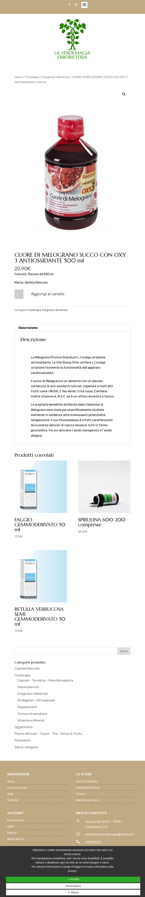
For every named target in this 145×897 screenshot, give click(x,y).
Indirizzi (11, 833)
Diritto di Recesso (87, 781)
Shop (10, 794)
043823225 (93, 842)
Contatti (12, 800)
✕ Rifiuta (73, 892)
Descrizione (28, 328)
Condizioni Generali (87, 788)
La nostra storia (17, 788)
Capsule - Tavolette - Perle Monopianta (45, 680)
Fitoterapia (32, 77)
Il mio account (15, 820)
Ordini (10, 826)
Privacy (80, 794)
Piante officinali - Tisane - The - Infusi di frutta (48, 734)
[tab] (72, 328)
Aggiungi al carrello (47, 294)
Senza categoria (26, 747)
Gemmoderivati (28, 687)
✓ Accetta (73, 879)
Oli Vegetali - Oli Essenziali (36, 700)
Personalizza (73, 886)
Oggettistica (24, 727)
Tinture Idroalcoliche (32, 714)
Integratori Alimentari (55, 77)
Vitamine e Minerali (30, 720)
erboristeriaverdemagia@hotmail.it (109, 834)
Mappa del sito (16, 839)
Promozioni (22, 740)
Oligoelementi (27, 707)
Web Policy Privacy (87, 800)
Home (18, 77)
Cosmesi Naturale (27, 668)
